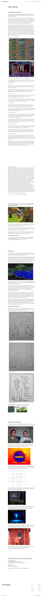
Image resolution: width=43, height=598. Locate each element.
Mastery (30, 282)
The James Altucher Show (15, 283)
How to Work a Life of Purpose (22, 193)
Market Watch (12, 561)
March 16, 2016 (10, 243)
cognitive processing (27, 191)
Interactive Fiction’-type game (17, 489)
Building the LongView (14, 422)
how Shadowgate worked (31, 466)
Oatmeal (29, 309)
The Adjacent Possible (14, 12)
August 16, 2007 (10, 570)
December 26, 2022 (10, 196)
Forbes (10, 565)
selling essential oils (12, 238)
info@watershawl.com (25, 568)
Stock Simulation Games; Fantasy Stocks (20, 558)
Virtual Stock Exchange (11, 560)
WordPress (39, 595)
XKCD (33, 309)
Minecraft (11, 251)
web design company (14, 239)
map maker (21, 302)
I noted (29, 256)
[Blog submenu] (33, 1)
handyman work (30, 238)
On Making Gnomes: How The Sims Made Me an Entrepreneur (21, 204)
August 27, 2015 (10, 414)
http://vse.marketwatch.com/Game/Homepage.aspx (16, 562)
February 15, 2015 (10, 550)
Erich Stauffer (5, 1)
